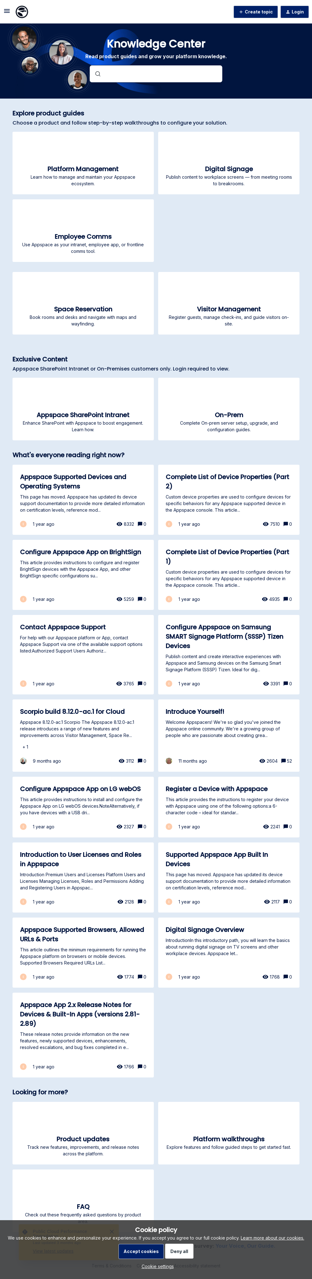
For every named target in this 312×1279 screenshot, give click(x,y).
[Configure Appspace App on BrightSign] (83, 575)
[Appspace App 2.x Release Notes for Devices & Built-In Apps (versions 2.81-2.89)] (83, 1035)
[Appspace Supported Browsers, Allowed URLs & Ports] (83, 953)
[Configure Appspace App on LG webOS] (83, 807)
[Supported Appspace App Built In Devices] (228, 877)
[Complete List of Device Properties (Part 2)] (228, 500)
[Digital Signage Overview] (228, 953)
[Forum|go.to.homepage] (22, 12)
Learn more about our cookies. (272, 1238)
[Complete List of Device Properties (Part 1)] (228, 575)
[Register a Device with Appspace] (228, 807)
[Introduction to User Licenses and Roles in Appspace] (83, 877)
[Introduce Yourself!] (228, 735)
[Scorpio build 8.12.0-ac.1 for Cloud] (83, 735)
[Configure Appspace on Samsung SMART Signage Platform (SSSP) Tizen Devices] (228, 654)
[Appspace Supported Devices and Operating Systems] (83, 500)
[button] (156, 1266)
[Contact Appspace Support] (83, 654)
